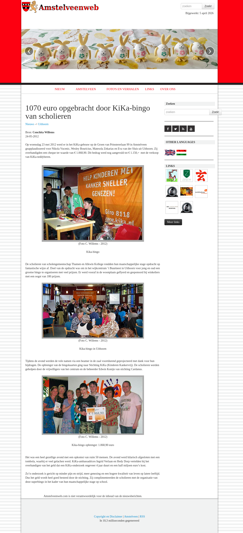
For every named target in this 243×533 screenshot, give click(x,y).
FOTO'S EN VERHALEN (123, 89)
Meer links (173, 222)
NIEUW (60, 89)
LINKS (149, 89)
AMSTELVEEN (86, 89)
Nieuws (29, 124)
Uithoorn (43, 124)
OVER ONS (168, 89)
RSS (142, 516)
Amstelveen (131, 516)
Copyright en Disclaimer (108, 516)
